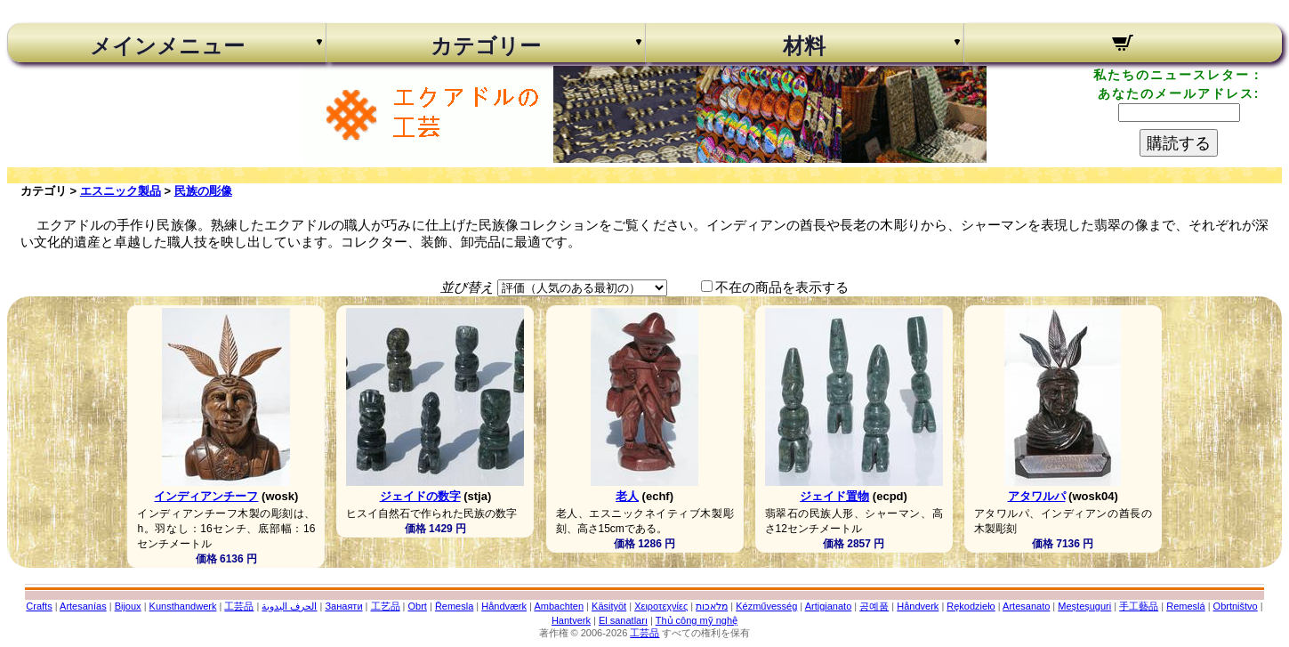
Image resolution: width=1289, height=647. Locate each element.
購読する (1179, 143)
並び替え (467, 287)
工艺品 (385, 606)
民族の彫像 (203, 191)
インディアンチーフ (206, 496)
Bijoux (128, 606)
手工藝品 (1138, 606)
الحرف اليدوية (289, 606)
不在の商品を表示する (782, 287)
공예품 (874, 606)
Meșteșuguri (1084, 606)
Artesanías (83, 606)
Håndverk (918, 606)
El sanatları (623, 620)
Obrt (417, 606)
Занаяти (343, 606)
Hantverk (571, 620)
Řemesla (454, 606)
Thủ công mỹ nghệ (696, 620)
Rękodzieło (971, 606)
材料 (804, 46)
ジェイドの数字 (420, 496)
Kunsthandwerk (183, 606)
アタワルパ (1037, 496)
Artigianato (828, 606)
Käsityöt (609, 606)
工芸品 (239, 606)
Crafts (39, 606)
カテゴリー (486, 46)
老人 (627, 496)
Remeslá (1185, 606)
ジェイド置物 (834, 496)
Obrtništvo (1235, 606)
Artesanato (1026, 606)
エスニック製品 (120, 191)
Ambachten (559, 606)
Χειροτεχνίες (661, 606)
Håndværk (504, 606)
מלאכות (712, 606)
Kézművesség (766, 606)
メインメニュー (167, 46)
